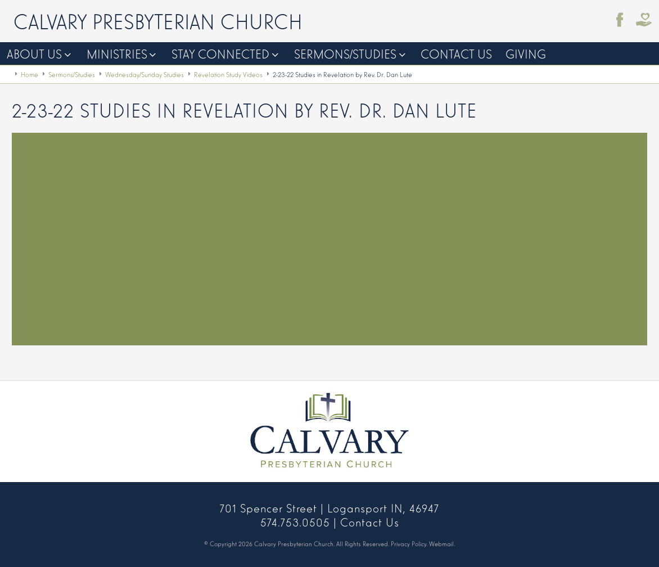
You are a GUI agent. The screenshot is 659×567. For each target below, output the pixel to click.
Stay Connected (220, 53)
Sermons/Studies (345, 53)
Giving (525, 53)
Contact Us (456, 53)
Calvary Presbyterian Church (158, 20)
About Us (34, 53)
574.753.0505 (295, 521)
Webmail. (442, 543)
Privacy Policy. (409, 543)
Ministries (117, 53)
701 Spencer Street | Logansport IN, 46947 (329, 507)
